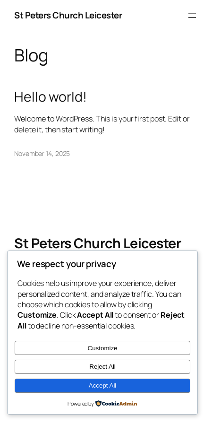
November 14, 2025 (42, 153)
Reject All (102, 366)
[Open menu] (192, 15)
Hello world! (50, 96)
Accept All (103, 385)
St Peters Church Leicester (68, 15)
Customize (103, 348)
